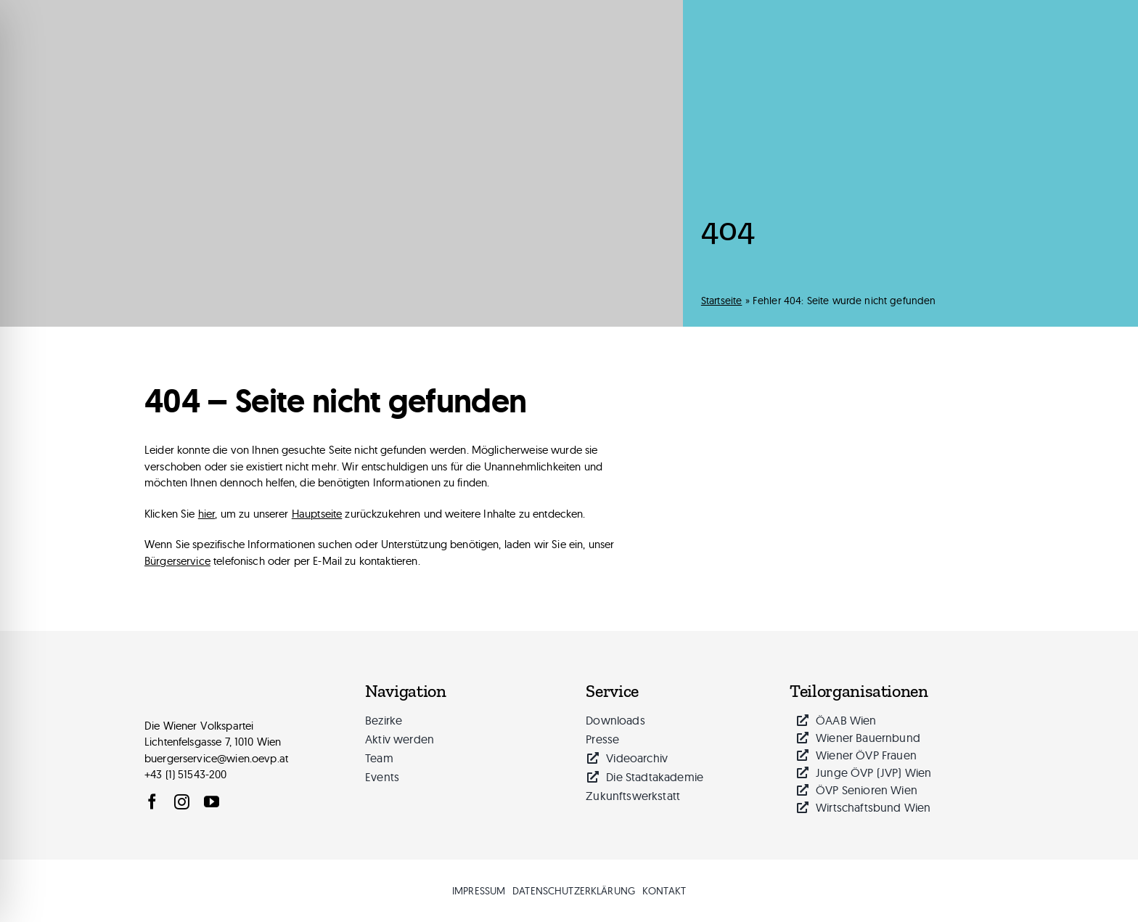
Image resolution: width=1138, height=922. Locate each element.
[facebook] (152, 801)
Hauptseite (317, 514)
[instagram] (181, 801)
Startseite (721, 300)
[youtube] (211, 801)
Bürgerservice (177, 561)
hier (207, 514)
